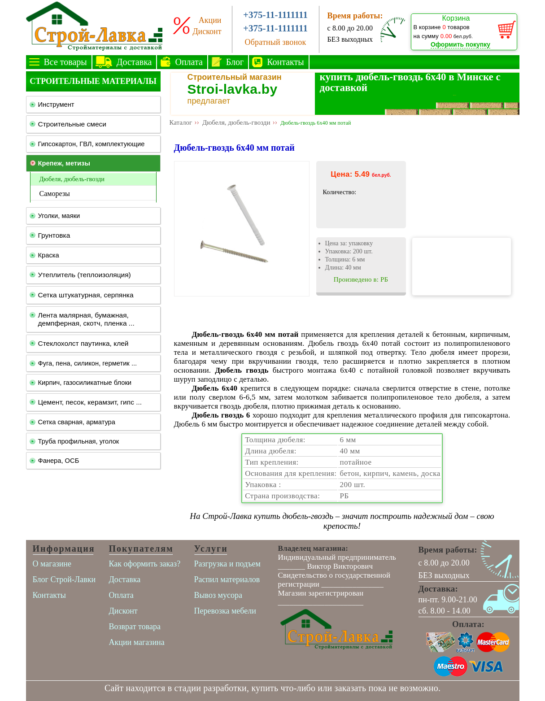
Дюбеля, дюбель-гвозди (72, 179)
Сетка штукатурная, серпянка (86, 295)
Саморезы (54, 193)
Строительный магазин (234, 77)
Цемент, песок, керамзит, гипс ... (90, 402)
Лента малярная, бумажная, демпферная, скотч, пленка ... (86, 319)
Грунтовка (54, 235)
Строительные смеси (72, 124)
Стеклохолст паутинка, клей (83, 343)
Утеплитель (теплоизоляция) (84, 275)
